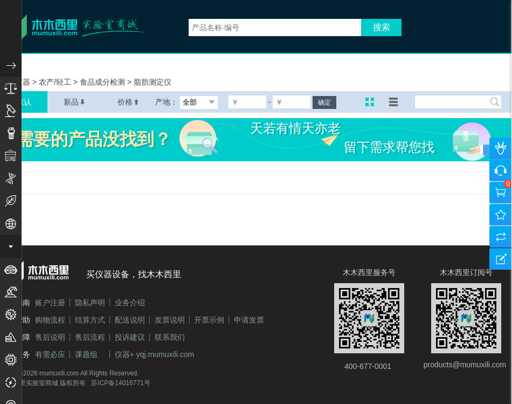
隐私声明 (90, 302)
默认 (23, 102)
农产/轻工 (56, 82)
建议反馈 (500, 259)
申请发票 (249, 320)
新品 (74, 102)
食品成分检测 (103, 82)
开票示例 (209, 320)
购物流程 (50, 320)
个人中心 (500, 148)
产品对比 (500, 237)
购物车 (500, 192)
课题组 (86, 354)
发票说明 (170, 320)
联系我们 (170, 337)
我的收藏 (500, 214)
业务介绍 (130, 302)
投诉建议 (130, 337)
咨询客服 (500, 170)
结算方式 (90, 320)
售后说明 (50, 337)
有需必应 (50, 354)
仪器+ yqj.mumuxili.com (154, 354)
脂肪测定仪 (152, 82)
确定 (324, 102)
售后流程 (90, 337)
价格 (128, 102)
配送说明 (130, 320)
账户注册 (50, 302)
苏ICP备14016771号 (120, 383)
